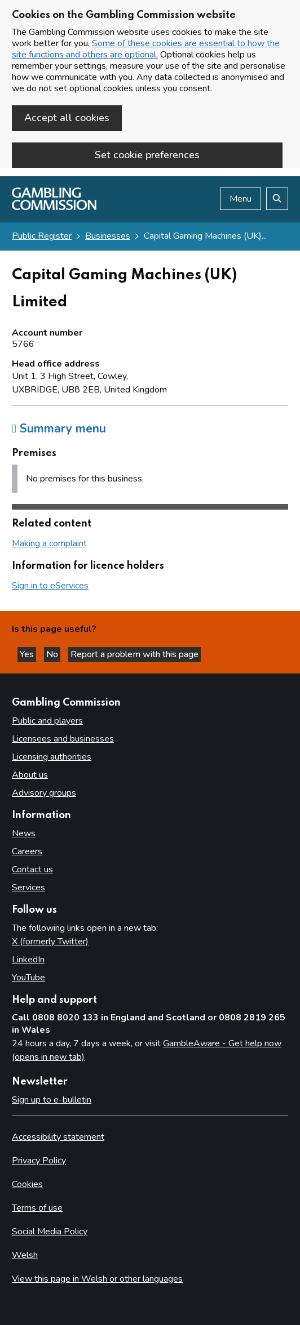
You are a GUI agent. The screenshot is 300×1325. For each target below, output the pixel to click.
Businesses (107, 236)
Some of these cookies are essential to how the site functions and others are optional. (146, 49)
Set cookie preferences (147, 155)
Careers (27, 851)
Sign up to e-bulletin (51, 1100)
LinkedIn (28, 959)
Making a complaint (49, 543)
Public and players (47, 721)
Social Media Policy (49, 1231)
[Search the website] (277, 199)
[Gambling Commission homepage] (54, 207)
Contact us (32, 869)
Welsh (25, 1255)
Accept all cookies (66, 117)
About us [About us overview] (30, 775)
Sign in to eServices (50, 585)
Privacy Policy (39, 1160)
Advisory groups (44, 793)
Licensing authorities (51, 757)
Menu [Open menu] (241, 199)
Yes (28, 654)
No (53, 654)
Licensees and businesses (63, 739)
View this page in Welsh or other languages (97, 1279)
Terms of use (37, 1208)
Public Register (42, 236)
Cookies (27, 1184)
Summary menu (59, 428)
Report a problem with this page (134, 654)
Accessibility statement (58, 1137)
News (24, 833)
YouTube (28, 977)
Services (28, 887)
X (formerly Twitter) (50, 941)
